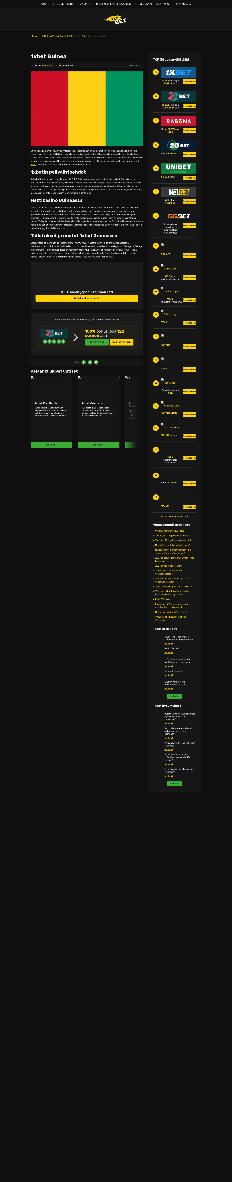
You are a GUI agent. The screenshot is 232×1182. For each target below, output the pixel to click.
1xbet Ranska (40, 960)
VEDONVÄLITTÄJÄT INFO (154, 3)
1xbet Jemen (128, 976)
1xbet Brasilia (84, 931)
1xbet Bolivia (84, 927)
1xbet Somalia (173, 1037)
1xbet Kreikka (40, 1018)
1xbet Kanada (84, 966)
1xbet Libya (172, 989)
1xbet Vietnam (129, 1060)
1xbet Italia (39, 969)
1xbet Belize (84, 924)
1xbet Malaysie (129, 1002)
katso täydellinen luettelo (174, 602)
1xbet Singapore (130, 1040)
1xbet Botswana (174, 924)
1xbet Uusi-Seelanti (132, 1014)
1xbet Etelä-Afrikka (176, 963)
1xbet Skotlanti (41, 1024)
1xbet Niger (171, 1014)
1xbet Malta (39, 995)
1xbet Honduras (85, 960)
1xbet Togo (171, 1053)
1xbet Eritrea (172, 943)
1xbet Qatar (128, 985)
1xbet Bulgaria (41, 937)
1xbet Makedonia (42, 992)
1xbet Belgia (40, 927)
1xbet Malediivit (174, 995)
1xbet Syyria (128, 1047)
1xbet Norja (39, 1008)
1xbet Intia (127, 956)
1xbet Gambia (173, 953)
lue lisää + (51, 455)
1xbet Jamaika (85, 963)
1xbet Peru (83, 992)
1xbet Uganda (173, 1060)
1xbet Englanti (41, 921)
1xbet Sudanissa (174, 1044)
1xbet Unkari (40, 989)
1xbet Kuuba (84, 973)
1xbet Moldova (41, 998)
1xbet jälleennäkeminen (178, 1024)
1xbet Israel (127, 969)
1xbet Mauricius (174, 1005)
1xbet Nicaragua (86, 982)
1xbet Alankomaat (43, 1005)
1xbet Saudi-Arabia (131, 1034)
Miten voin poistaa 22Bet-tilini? (171, 698)
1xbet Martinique (86, 976)
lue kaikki (174, 782)
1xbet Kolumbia (85, 969)
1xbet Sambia (173, 1063)
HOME (43, 3)
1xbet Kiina (127, 943)
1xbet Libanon (173, 982)
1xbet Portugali (41, 1011)
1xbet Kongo (172, 976)
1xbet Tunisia (172, 1056)
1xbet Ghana (172, 956)
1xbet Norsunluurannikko (178, 1021)
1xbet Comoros (129, 989)
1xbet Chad (171, 934)
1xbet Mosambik (174, 1008)
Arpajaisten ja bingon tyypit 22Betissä (174, 672)
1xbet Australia (129, 924)
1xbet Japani (128, 973)
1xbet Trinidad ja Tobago (90, 1005)
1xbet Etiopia (172, 947)
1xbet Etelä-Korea (131, 979)
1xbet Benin (172, 921)
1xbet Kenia (172, 973)
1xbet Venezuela (86, 1014)
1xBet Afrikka (82, 36)
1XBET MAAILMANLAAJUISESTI (114, 3)
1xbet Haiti (83, 956)
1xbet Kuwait (128, 992)
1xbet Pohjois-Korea (132, 1037)
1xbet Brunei (128, 940)
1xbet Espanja (41, 1034)
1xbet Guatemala (86, 947)
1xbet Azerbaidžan (131, 927)
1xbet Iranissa (129, 966)
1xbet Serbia (40, 1040)
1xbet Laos (127, 995)
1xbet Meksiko (85, 979)
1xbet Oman (128, 1018)
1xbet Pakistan (129, 1021)
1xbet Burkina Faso (175, 927)
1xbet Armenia (129, 921)
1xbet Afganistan (130, 918)
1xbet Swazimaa (174, 1047)
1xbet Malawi (172, 992)
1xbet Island (40, 966)
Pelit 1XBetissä (162, 685)
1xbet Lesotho (173, 979)
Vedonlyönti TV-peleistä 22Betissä (172, 621)
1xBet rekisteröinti (86, 308)
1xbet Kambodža (130, 982)
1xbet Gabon (172, 950)
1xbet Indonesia (130, 960)
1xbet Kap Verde (174, 969)
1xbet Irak (127, 963)
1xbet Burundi (173, 931)
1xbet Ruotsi (40, 1044)
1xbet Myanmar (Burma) (134, 1008)
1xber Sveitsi (40, 1037)
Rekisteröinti (121, 352)
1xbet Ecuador (85, 940)
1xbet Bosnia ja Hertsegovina (48, 934)
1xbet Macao (128, 998)
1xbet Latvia (40, 982)
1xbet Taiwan (128, 1050)
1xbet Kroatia (40, 947)
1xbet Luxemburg (42, 985)
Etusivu (34, 36)
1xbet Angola (40, 924)
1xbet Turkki (40, 1047)
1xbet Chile (83, 934)
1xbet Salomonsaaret (133, 1031)
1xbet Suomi (40, 956)
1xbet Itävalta (41, 1014)
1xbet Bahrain (129, 931)
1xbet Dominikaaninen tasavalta (94, 937)
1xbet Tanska (40, 950)
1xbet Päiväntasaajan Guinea (180, 1027)
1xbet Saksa (40, 1002)
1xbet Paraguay (85, 989)
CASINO (84, 3)
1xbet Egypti (172, 940)
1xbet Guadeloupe (87, 943)
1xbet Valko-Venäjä (43, 931)
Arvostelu (97, 352)
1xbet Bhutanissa (130, 937)
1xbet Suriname (85, 1002)
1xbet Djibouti (173, 937)
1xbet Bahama (85, 921)
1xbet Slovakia (41, 1027)
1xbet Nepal (128, 1011)
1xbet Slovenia (41, 1031)
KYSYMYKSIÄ (183, 3)
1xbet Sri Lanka (129, 1044)
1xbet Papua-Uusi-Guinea (135, 1027)
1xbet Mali (171, 998)
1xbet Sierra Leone (175, 1034)
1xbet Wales (40, 1053)
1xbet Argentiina (86, 918)
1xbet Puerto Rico (87, 995)
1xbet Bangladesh (131, 934)
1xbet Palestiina (130, 1024)
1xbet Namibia (173, 1011)
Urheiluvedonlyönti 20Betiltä (169, 617)
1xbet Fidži (127, 947)
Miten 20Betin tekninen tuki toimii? (172, 631)
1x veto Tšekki (41, 943)
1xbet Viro (39, 953)
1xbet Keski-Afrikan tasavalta (181, 1040)
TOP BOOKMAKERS (62, 3)
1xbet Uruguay (85, 1008)
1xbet (33, 175)
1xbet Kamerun (173, 966)
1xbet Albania (40, 918)
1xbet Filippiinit (129, 950)
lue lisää (169, 729)
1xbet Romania (41, 1021)
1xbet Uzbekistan (130, 1056)
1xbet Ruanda (173, 1031)
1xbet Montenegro (43, 940)
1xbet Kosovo (40, 973)
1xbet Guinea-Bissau (88, 950)
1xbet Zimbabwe (174, 1066)
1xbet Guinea (172, 960)
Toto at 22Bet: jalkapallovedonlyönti (173, 626)
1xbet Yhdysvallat (87, 1011)
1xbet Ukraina (40, 1050)
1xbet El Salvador (86, 998)
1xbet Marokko (173, 1002)
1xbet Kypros (40, 976)
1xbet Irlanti (40, 963)
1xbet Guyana (85, 953)
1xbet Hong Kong (130, 953)
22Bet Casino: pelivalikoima (168, 652)
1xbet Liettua (40, 979)
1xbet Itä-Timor (130, 1063)
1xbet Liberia (172, 985)
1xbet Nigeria (172, 1018)
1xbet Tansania (173, 1050)
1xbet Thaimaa (129, 1053)
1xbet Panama (85, 985)
